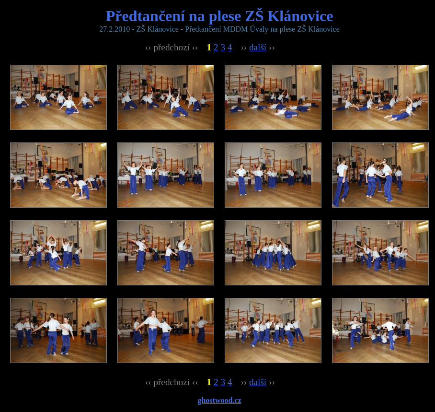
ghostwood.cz (219, 400)
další (257, 47)
